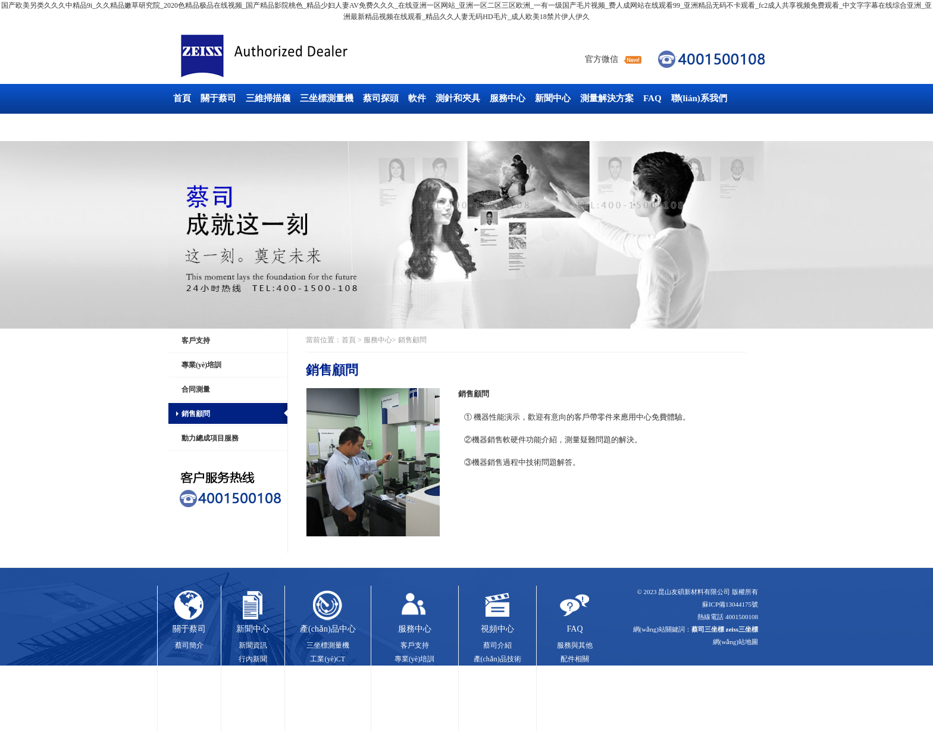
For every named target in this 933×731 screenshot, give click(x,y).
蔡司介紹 (497, 645)
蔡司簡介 (189, 645)
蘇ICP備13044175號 (730, 604)
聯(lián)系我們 (699, 98)
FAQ (652, 98)
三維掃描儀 (268, 98)
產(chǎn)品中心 (328, 628)
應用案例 (497, 672)
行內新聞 (253, 659)
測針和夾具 (458, 98)
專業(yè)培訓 (201, 365)
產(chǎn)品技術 (497, 659)
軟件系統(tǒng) (575, 686)
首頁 (182, 98)
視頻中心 (497, 628)
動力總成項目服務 (210, 438)
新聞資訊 (253, 645)
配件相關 (575, 659)
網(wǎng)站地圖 (735, 641)
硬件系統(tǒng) (575, 672)
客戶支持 (195, 340)
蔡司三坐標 (291, 56)
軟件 (417, 98)
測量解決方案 (607, 98)
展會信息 (253, 672)
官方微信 (601, 59)
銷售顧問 (195, 414)
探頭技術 (328, 686)
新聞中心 (553, 98)
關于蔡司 (218, 98)
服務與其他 (575, 645)
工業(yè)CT (195, 127)
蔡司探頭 (381, 98)
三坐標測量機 (326, 98)
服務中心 (507, 98)
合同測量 (195, 389)
